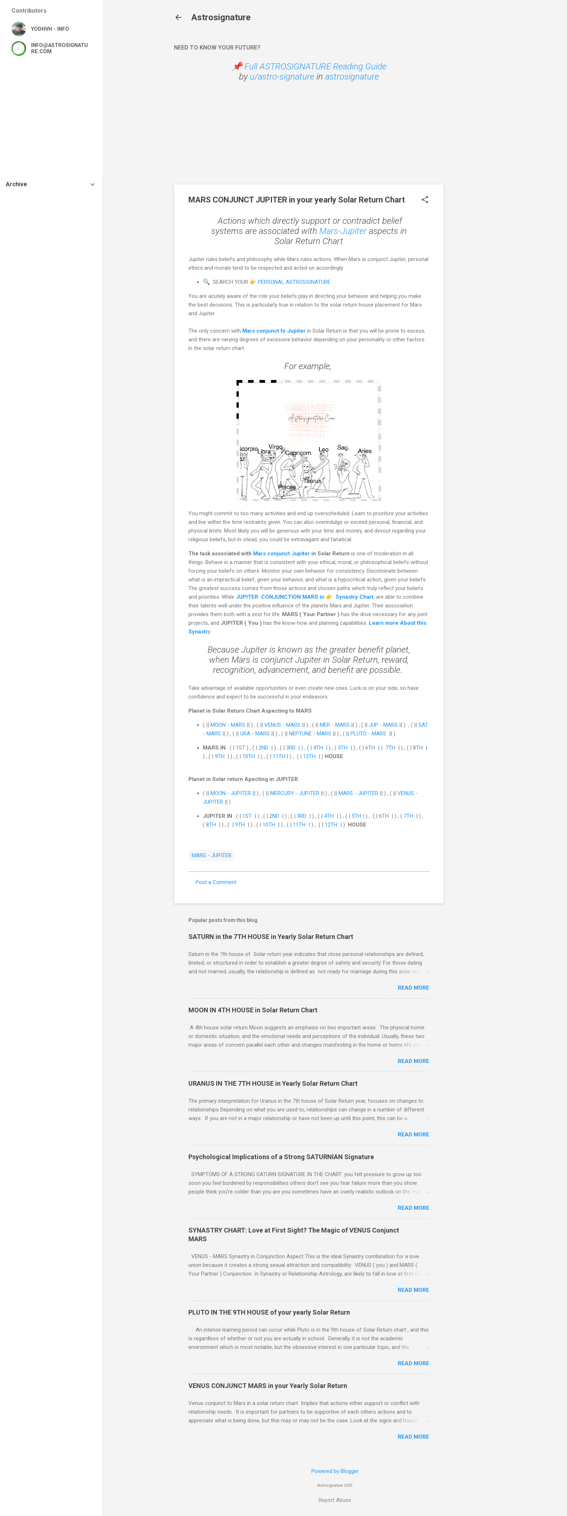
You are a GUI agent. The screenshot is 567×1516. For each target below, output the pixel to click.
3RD (290, 747)
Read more (413, 988)
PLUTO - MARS (369, 733)
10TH (248, 756)
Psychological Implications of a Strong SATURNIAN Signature (281, 1157)
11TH (279, 756)
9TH (220, 756)
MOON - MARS (227, 725)
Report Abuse (335, 1500)
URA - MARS (255, 733)
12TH (309, 756)
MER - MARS (335, 725)
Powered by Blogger (335, 1471)
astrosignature (352, 77)
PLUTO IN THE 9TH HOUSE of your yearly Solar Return (269, 1312)
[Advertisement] (472, 145)
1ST (240, 747)
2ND (263, 747)
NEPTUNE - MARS (310, 733)
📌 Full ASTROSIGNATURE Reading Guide (309, 66)
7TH (390, 747)
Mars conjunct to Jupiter (274, 331)
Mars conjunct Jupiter (281, 553)
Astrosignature (221, 17)
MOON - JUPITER (230, 793)
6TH (370, 747)
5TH (343, 747)
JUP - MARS (383, 725)
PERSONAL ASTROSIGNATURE (294, 282)
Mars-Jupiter (343, 231)
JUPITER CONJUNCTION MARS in (281, 597)
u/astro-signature (282, 77)
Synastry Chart (354, 597)
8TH (418, 747)
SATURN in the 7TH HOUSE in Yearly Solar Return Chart (270, 936)
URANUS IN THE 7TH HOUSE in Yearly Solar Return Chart (273, 1083)
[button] (425, 200)
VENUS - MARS (282, 725)
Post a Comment (216, 882)
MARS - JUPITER (358, 793)
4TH (318, 747)
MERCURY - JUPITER (294, 793)
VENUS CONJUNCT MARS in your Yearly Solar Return (267, 1385)
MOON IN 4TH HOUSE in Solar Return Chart (252, 1010)
